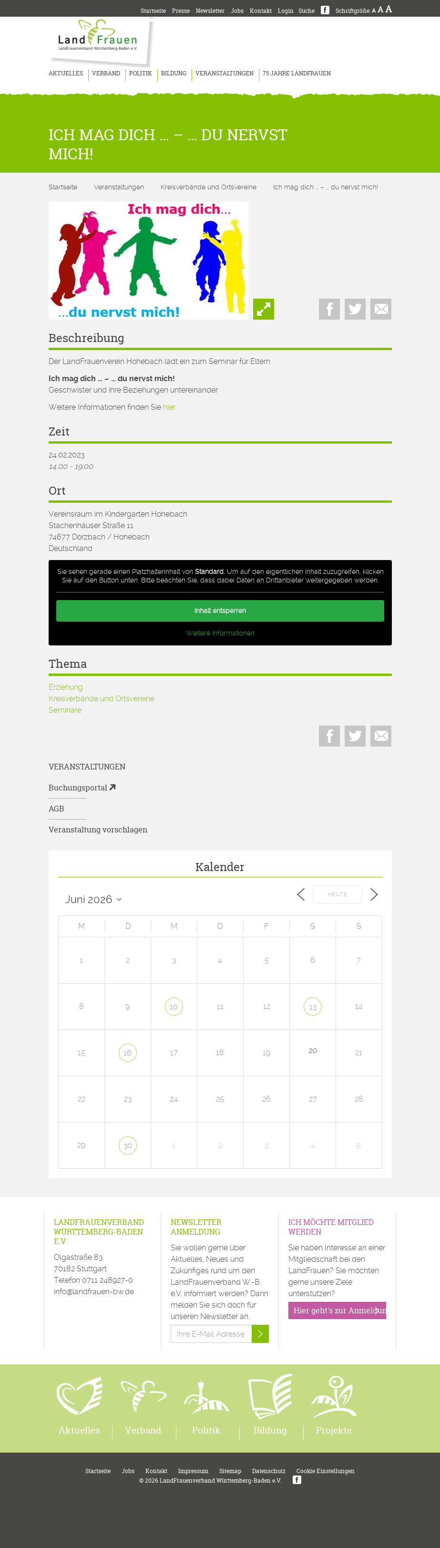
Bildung (173, 73)
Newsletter (210, 11)
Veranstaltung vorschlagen (98, 829)
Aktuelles (66, 73)
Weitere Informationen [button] (220, 633)
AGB (56, 808)
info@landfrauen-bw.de (94, 1291)
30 (127, 1145)
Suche (306, 11)
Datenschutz (269, 1471)
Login (286, 11)
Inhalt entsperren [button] (220, 610)
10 (174, 1006)
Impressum (193, 1471)
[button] (21, 1527)
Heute (337, 895)
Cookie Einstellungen (326, 1471)
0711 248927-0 (107, 1280)
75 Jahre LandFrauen (297, 73)
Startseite (153, 11)
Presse (181, 11)
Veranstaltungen (224, 73)
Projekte (334, 1430)
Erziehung (66, 687)
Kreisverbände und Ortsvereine (208, 187)
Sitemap (230, 1471)
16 (127, 1053)
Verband (106, 73)
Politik (140, 73)
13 (313, 1006)
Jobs (237, 11)
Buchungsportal (78, 787)
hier (169, 407)
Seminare (65, 710)
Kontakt (261, 11)
